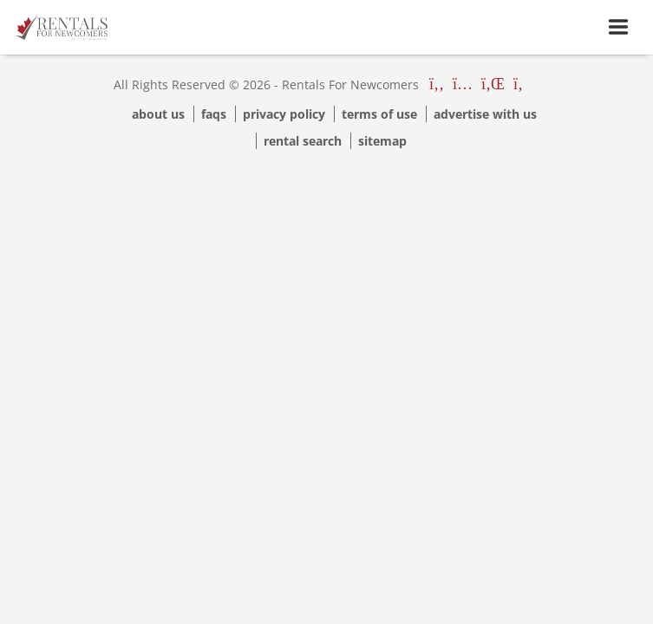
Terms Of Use (379, 114)
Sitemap (382, 141)
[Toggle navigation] (618, 27)
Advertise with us (485, 114)
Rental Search (303, 141)
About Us (158, 114)
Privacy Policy (284, 114)
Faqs (213, 114)
